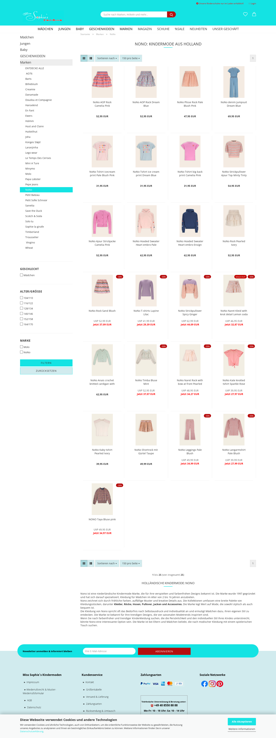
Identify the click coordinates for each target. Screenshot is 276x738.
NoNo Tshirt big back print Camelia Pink (190, 173)
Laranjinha (31, 147)
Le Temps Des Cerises (38, 158)
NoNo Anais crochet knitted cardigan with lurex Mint (102, 383)
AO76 (28, 73)
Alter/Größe (31, 291)
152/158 (26, 319)
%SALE (179, 29)
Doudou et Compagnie (38, 100)
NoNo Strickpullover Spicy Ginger (190, 312)
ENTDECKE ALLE (34, 68)
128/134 (26, 308)
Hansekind (31, 105)
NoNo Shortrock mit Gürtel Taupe (146, 451)
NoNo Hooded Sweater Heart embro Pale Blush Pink (146, 243)
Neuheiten (198, 29)
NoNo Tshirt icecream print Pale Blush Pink (102, 173)
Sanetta (29, 205)
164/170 (26, 324)
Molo (28, 173)
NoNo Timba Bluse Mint (146, 382)
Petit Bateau (32, 195)
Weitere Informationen (241, 729)
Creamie (30, 89)
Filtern (46, 363)
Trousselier (32, 237)
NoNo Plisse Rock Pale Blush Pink (190, 104)
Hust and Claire (34, 126)
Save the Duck (33, 210)
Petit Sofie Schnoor (36, 200)
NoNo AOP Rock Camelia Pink (102, 104)
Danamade (31, 94)
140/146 (26, 313)
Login (252, 3)
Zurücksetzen (46, 370)
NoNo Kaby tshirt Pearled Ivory (102, 451)
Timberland (32, 232)
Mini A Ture (32, 163)
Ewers (28, 115)
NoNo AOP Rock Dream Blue (146, 104)
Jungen (64, 29)
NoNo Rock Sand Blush (102, 310)
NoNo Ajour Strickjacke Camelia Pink (102, 243)
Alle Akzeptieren (242, 721)
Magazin (145, 29)
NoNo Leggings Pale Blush (190, 451)
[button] (254, 14)
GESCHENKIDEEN (101, 29)
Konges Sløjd (32, 142)
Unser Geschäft (225, 29)
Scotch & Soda (33, 216)
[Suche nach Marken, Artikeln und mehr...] (171, 14)
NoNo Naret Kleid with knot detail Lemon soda (234, 312)
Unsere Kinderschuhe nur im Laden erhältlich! (220, 3)
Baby (80, 29)
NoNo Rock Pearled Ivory (234, 243)
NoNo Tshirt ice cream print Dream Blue (146, 173)
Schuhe (163, 29)
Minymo (30, 168)
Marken (126, 29)
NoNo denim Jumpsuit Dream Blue (234, 104)
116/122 (26, 303)
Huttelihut (31, 131)
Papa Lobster (33, 179)
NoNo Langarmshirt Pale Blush (234, 451)
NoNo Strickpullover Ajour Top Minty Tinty (234, 173)
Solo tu (29, 221)
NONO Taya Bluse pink (102, 519)
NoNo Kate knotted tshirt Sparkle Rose (234, 382)
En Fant (29, 110)
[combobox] (107, 58)
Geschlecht (29, 269)
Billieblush (31, 84)
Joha (27, 137)
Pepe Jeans (31, 184)
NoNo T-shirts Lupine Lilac (146, 312)
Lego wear (31, 152)
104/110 (26, 298)
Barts (28, 78)
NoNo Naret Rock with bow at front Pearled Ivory (190, 383)
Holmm (29, 121)
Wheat (29, 247)
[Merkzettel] (245, 14)
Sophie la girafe (34, 226)
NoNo (28, 189)
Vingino (30, 242)
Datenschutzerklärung (31, 731)
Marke (25, 341)
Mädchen (45, 29)
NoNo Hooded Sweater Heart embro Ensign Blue (190, 243)
